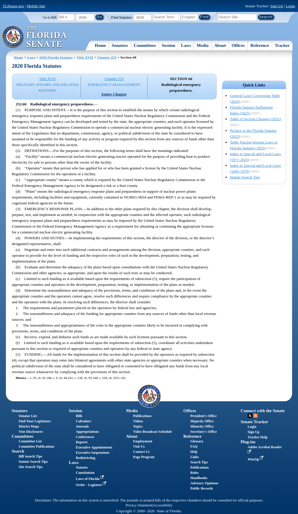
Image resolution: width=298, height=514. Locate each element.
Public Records (201, 488)
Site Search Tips (31, 467)
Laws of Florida (90, 479)
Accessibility (163, 505)
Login (290, 6)
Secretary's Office (203, 432)
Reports (82, 442)
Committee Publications (36, 446)
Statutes (82, 467)
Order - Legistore (92, 485)
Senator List (28, 416)
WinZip (256, 459)
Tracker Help (258, 437)
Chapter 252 (106, 57)
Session (168, 45)
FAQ (193, 446)
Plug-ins (248, 441)
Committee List (30, 441)
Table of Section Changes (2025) (255, 119)
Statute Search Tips (245, 177)
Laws (186, 45)
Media (203, 45)
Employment (142, 441)
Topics (138, 426)
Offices (238, 45)
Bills (79, 416)
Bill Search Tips (30, 456)
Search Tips (199, 462)
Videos (138, 421)
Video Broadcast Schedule (152, 432)
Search (18, 451)
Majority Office (202, 421)
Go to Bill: (50, 17)
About (220, 45)
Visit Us (139, 446)
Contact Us (141, 452)
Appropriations (87, 432)
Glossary (196, 441)
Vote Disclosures (31, 432)
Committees (145, 45)
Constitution (85, 473)
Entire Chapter (114, 94)
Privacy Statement (138, 505)
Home (100, 45)
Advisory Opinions (204, 483)
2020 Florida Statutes (56, 57)
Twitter (250, 415)
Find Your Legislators (35, 421)
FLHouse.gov (13, 6)
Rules (194, 473)
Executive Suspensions (92, 453)
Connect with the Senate (263, 410)
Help (194, 452)
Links (194, 457)
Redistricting (85, 458)
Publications (142, 416)
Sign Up (276, 6)
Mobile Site (36, 6)
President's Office (203, 416)
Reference (260, 45)
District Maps (29, 426)
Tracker (282, 45)
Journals (82, 426)
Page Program (143, 457)
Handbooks (198, 478)
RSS (255, 415)
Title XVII (85, 57)
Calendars (83, 421)
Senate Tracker (254, 421)
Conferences (85, 437)
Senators (120, 45)
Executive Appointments (94, 447)
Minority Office (202, 426)
